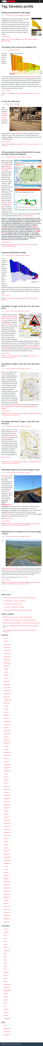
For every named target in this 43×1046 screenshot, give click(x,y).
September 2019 (7, 743)
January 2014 (7, 885)
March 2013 (6, 906)
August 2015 (6, 835)
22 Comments (26, 15)
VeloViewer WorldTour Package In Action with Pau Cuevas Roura (18, 610)
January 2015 (7, 857)
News (5, 956)
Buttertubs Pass (7, 504)
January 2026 (7, 650)
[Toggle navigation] (40, 1)
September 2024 (7, 700)
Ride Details (16, 244)
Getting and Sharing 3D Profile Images (15, 13)
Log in (5, 1025)
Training (6, 1000)
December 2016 (7, 795)
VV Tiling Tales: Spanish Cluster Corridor (13, 604)
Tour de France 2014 (10, 357)
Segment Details (28, 244)
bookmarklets (5, 164)
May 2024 (6, 712)
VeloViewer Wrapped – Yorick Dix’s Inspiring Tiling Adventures (26, 623)
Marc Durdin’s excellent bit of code (7, 168)
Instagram (34, 39)
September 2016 (7, 804)
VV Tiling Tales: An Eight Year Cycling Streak (14, 607)
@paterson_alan (9, 518)
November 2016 (7, 798)
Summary (6, 997)
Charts (7, 356)
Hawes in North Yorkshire (18, 568)
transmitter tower (6, 514)
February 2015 (7, 854)
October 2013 (7, 891)
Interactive (35, 298)
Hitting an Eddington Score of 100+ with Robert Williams (23, 620)
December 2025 (7, 653)
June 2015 (6, 841)
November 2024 (7, 693)
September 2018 (7, 752)
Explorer (5, 944)
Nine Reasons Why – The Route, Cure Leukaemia (14, 600)
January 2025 (7, 687)
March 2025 (6, 681)
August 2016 (6, 807)
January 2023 (7, 724)
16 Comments (27, 157)
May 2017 (6, 780)
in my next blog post (27, 215)
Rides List (6, 975)
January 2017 (7, 792)
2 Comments (27, 536)
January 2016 (7, 820)
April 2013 (6, 903)
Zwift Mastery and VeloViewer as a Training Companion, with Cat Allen (20, 597)
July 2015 (6, 838)
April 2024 (6, 715)
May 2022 (6, 727)
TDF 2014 (30, 93)
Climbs (13, 39)
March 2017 (6, 786)
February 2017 (7, 789)
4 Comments (27, 368)
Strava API (6, 993)
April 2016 (6, 814)
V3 (4, 1006)
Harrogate (6, 437)
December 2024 (7, 690)
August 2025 (6, 666)
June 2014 (6, 869)
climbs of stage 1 (8, 324)
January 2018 (7, 764)
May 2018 (6, 761)
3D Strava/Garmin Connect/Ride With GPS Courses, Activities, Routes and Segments (21, 153)
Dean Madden (6, 620)
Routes (21, 244)
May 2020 (6, 737)
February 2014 (7, 881)
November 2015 (7, 826)
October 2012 (7, 922)
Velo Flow (6, 1009)
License (25, 577)
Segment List (6, 987)
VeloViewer (6, 1044)
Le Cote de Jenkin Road (10, 101)
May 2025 (6, 675)
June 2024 (6, 709)
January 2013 (7, 912)
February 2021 (7, 733)
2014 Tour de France (11, 569)
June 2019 (6, 746)
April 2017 (6, 783)
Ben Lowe (18, 15)
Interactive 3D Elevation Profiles (13, 253)
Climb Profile (30, 413)
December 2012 (7, 915)
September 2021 (7, 730)
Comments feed (7, 1031)
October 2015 (7, 829)
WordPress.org (7, 1034)
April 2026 (6, 641)
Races (5, 969)
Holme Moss (4, 476)
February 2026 (7, 647)
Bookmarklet (4, 246)
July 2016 (6, 811)
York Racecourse (15, 404)
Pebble (5, 960)
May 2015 (6, 844)
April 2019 (6, 749)
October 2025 (7, 659)
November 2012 (7, 918)
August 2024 (6, 703)
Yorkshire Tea (13, 435)
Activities (8, 39)
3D (37, 244)
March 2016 (6, 817)
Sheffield (18, 133)
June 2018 (6, 758)
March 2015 (6, 851)
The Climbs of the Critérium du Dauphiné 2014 (18, 47)
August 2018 (6, 755)
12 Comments (27, 426)
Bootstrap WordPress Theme (15, 1044)
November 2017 (7, 770)
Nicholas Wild (6, 630)
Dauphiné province (31, 76)
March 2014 (6, 878)
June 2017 (6, 777)
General (5, 947)
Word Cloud (6, 1012)
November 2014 (7, 860)
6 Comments (26, 472)
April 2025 (6, 678)
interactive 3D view (6, 202)
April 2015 (6, 848)
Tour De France (33, 144)
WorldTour (6, 1015)
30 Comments (26, 255)
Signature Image (7, 990)
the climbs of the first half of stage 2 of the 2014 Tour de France (9, 318)
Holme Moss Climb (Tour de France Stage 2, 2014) (20, 470)
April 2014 (6, 875)
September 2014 (7, 863)
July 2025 (6, 669)
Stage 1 (3, 372)
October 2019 (7, 740)
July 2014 (6, 866)
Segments (3, 41)
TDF (23, 144)
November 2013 (7, 888)
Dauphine (17, 93)
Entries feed (6, 1028)
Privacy (5, 966)
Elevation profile (23, 39)
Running (5, 981)
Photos (5, 963)
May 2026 (6, 638)
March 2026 (6, 644)
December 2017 (7, 767)
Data (12, 244)
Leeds (15, 431)
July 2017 (6, 774)
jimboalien (17, 104)
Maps (5, 953)
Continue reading (6, 36)
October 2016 (7, 801)
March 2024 (6, 718)
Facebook (29, 39)
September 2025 (7, 663)
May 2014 (6, 872)
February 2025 (7, 684)
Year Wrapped (7, 1018)
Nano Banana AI (6, 617)
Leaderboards (7, 950)
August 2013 (6, 897)
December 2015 (7, 823)
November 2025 (7, 656)
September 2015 (7, 832)
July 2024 (6, 706)
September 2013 (7, 894)
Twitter (8, 41)
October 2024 (7, 696)
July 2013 (6, 900)
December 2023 (7, 721)
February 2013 (7, 909)
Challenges (6, 932)
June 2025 (6, 672)
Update (5, 1003)
